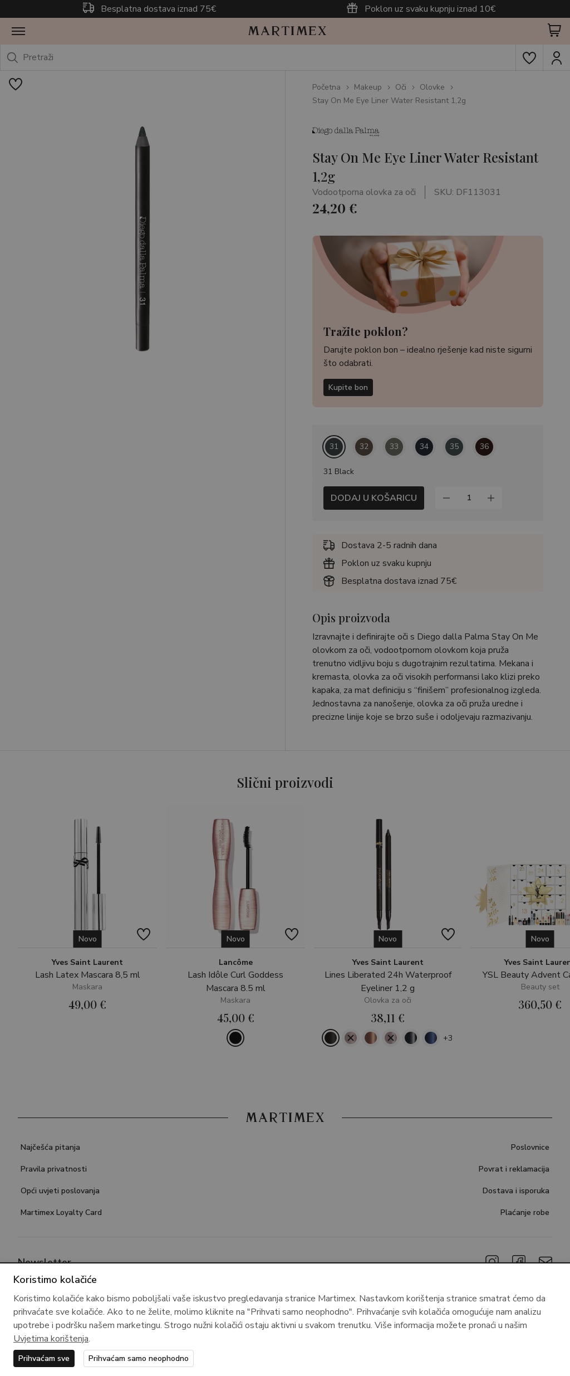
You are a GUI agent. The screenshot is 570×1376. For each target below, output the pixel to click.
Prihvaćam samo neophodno (139, 1358)
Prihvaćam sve (44, 1358)
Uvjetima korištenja (51, 1339)
